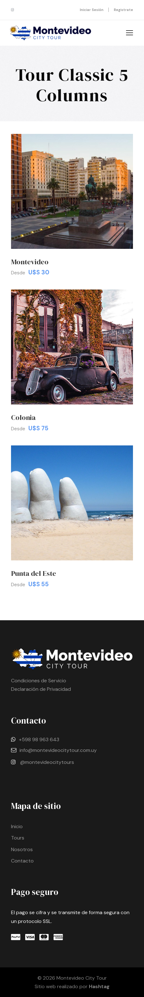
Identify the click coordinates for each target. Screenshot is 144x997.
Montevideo (30, 261)
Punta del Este (33, 573)
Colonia (23, 417)
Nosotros (22, 849)
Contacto (22, 860)
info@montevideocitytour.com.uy (58, 750)
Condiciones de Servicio (38, 680)
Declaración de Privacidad (41, 689)
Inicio (17, 826)
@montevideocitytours (47, 762)
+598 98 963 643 (39, 739)
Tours (17, 837)
